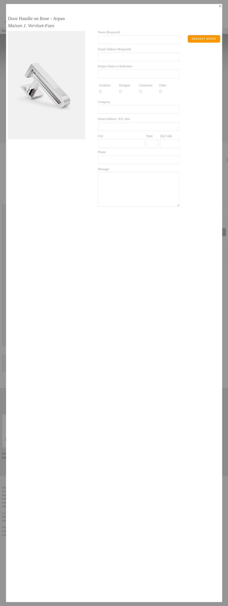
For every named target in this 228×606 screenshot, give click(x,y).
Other (162, 85)
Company (104, 102)
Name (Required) (109, 32)
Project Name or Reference (115, 66)
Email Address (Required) (114, 49)
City (100, 136)
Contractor (146, 85)
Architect (105, 85)
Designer (125, 85)
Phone (102, 152)
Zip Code (166, 136)
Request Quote (204, 38)
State (149, 136)
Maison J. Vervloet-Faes (31, 25)
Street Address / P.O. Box (114, 119)
